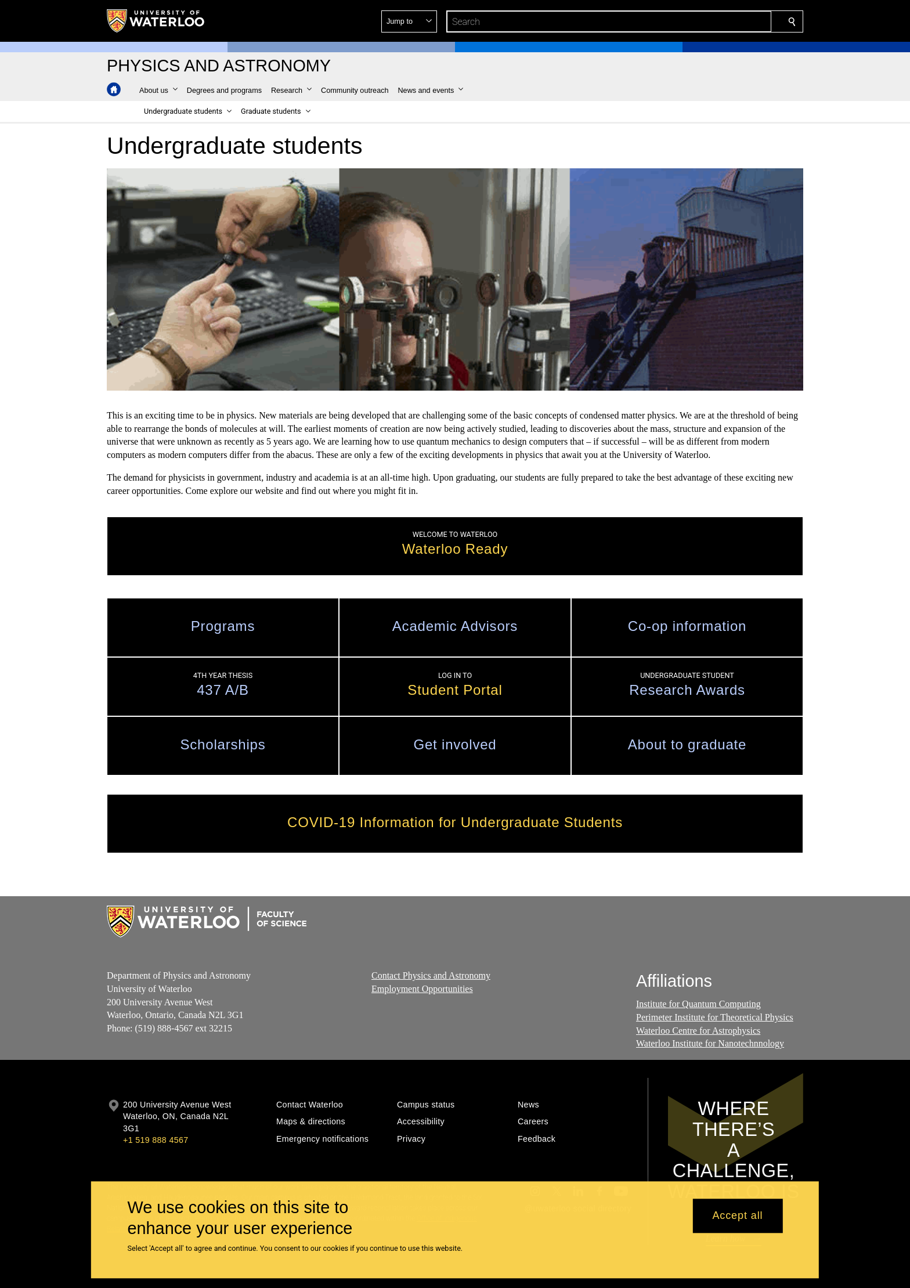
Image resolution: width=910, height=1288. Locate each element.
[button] (708, 21)
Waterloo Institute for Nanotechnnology (710, 1043)
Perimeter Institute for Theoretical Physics (714, 1017)
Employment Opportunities (422, 989)
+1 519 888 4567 (155, 1140)
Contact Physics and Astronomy (430, 975)
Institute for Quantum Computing (698, 1004)
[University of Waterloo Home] (156, 21)
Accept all (737, 1216)
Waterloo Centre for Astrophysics (698, 1031)
